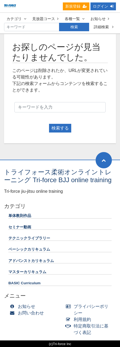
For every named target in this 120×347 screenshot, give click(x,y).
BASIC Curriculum (24, 283)
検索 (74, 27)
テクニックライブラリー (29, 238)
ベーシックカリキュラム (29, 249)
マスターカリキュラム (27, 272)
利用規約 (79, 319)
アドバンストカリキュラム (31, 261)
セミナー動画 (19, 227)
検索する (60, 128)
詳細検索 (103, 27)
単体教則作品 (19, 216)
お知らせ (99, 19)
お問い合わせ (28, 313)
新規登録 (76, 6)
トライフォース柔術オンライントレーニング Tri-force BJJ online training (58, 176)
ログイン (103, 6)
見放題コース (45, 19)
